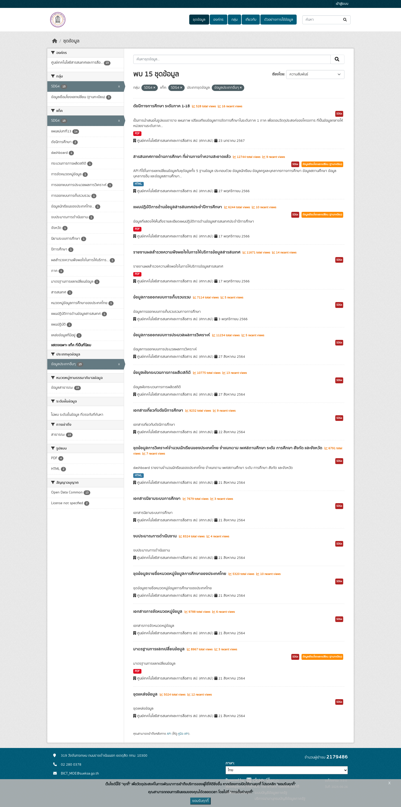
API (169, 733)
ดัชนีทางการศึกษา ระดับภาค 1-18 (162, 106)
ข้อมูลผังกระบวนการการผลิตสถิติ (162, 372)
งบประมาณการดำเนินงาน (155, 536)
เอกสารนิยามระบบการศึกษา (157, 498)
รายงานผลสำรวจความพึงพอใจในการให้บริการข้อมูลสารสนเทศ (187, 252)
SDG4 (339, 114)
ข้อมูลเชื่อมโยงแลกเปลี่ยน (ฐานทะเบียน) (322, 164)
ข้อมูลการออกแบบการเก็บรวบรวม (162, 297)
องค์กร (218, 19)
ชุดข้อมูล (199, 19)
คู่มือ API (183, 733)
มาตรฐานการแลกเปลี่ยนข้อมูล (159, 649)
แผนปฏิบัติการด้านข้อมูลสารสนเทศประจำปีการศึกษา (178, 207)
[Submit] (345, 19)
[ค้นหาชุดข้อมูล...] (326, 19)
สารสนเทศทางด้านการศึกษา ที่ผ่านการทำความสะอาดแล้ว (182, 156)
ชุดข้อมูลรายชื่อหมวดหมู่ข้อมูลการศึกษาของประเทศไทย (180, 573)
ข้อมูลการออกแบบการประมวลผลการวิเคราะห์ (172, 335)
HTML (138, 184)
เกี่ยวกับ (251, 19)
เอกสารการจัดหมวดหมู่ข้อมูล (158, 611)
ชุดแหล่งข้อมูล (146, 694)
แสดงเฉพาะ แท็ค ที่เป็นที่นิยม (71, 345)
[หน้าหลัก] (54, 41)
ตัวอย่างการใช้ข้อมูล (278, 19)
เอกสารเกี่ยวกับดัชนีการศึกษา (158, 410)
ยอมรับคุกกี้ (200, 800)
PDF (137, 134)
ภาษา (230, 763)
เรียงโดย (278, 74)
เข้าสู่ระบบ (342, 4)
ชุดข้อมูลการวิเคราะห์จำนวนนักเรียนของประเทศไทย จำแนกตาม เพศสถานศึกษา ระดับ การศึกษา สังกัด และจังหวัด (228, 448)
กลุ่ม (234, 19)
